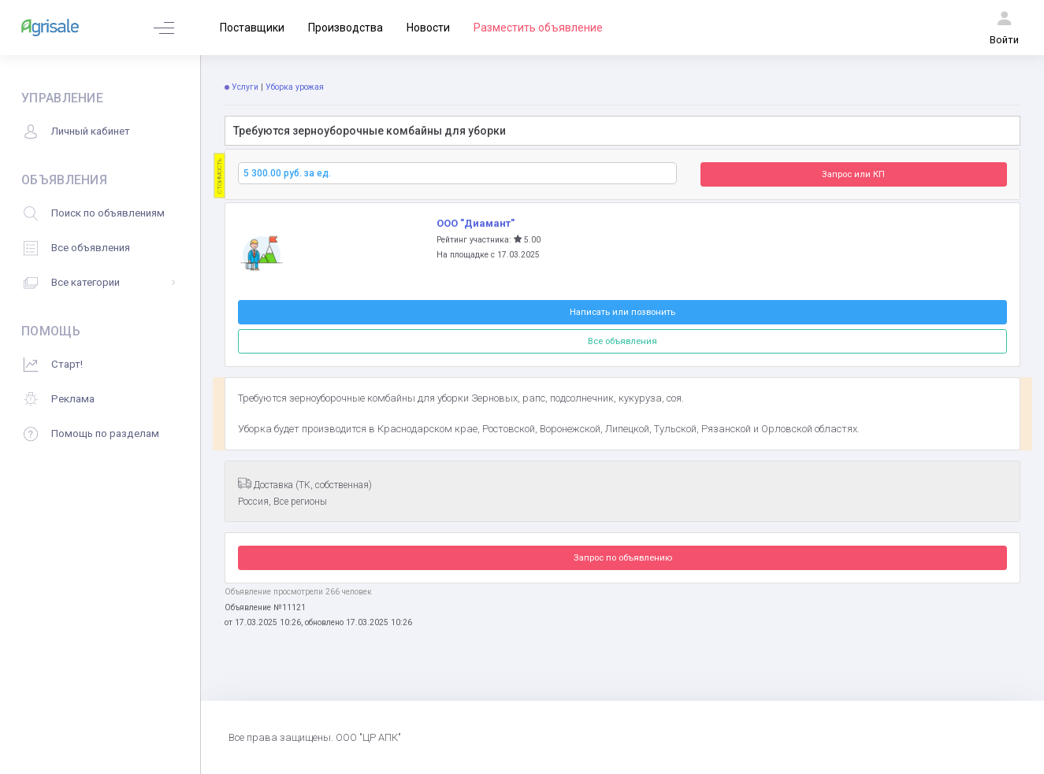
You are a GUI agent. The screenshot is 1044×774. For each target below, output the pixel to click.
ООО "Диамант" (476, 223)
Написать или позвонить (622, 311)
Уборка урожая (296, 87)
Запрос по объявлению (623, 557)
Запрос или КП (853, 174)
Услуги (245, 87)
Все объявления (622, 340)
